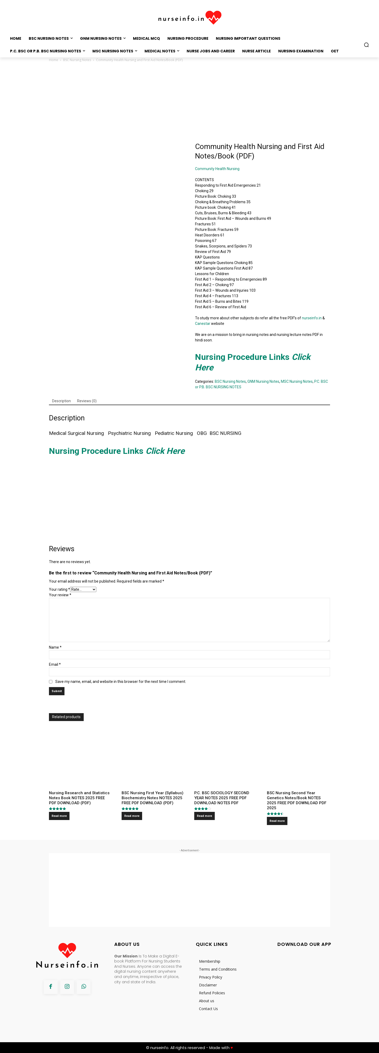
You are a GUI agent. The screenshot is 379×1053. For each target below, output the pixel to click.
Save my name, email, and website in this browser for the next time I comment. (120, 681)
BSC (214, 433)
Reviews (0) (87, 401)
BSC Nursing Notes (77, 60)
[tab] (61, 401)
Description (61, 401)
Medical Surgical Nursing (77, 433)
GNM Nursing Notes (263, 381)
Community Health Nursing (217, 169)
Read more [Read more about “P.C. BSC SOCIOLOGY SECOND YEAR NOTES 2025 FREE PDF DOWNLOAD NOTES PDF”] (204, 816)
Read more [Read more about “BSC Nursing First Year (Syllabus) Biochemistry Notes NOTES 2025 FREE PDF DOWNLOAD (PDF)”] (131, 816)
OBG (202, 433)
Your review (60, 595)
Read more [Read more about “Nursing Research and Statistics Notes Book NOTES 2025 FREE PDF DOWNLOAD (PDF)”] (59, 816)
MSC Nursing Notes (297, 381)
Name (55, 647)
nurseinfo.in (312, 318)
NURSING (231, 433)
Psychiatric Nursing (129, 433)
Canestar (202, 323)
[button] (366, 44)
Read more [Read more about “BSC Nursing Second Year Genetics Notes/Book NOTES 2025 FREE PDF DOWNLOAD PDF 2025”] (277, 821)
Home (53, 60)
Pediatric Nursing (174, 433)
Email (55, 664)
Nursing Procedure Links (118, 451)
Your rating (59, 589)
